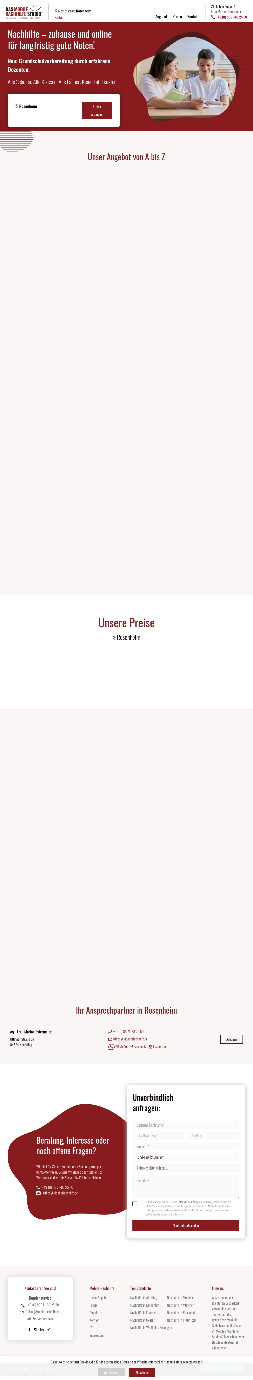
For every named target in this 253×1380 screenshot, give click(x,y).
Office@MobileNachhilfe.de (128, 1042)
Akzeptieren (143, 1372)
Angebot (161, 16)
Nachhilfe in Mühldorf (180, 1301)
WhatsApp (118, 1050)
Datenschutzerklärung (188, 1205)
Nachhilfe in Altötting (143, 1301)
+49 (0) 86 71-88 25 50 (126, 1034)
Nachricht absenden (186, 1229)
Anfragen (231, 1042)
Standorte (96, 1316)
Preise (177, 16)
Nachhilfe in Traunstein (181, 1324)
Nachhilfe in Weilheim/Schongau (151, 1332)
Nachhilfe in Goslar (142, 1324)
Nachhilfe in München (180, 1309)
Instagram (157, 1049)
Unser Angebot (99, 1301)
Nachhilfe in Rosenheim (182, 1316)
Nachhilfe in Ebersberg (144, 1316)
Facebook (138, 1049)
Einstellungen (110, 1372)
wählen (59, 17)
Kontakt (193, 16)
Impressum (96, 1339)
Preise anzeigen (97, 110)
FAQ (92, 1332)
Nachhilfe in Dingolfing (144, 1309)
